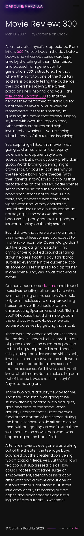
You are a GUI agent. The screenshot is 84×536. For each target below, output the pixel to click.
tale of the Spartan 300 (25, 96)
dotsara (49, 285)
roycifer (74, 528)
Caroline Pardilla (24, 6)
